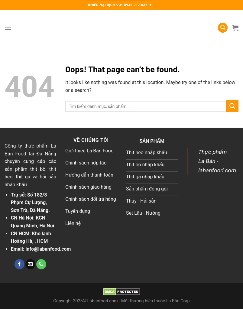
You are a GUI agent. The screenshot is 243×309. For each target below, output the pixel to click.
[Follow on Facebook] (19, 264)
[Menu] (8, 27)
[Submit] (232, 106)
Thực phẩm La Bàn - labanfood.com (217, 161)
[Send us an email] (30, 264)
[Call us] (41, 264)
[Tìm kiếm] (223, 28)
